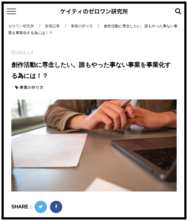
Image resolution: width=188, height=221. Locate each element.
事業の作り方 (31, 87)
